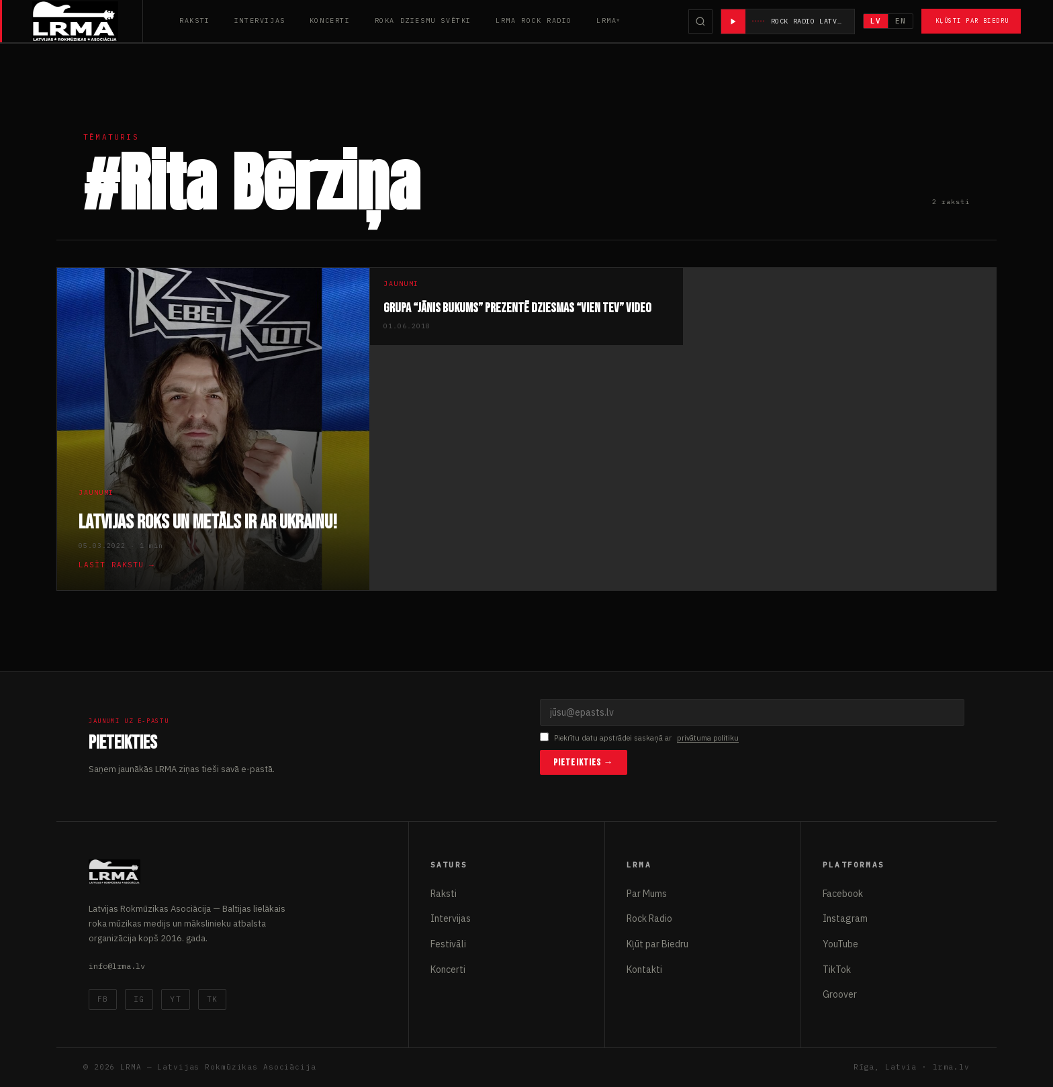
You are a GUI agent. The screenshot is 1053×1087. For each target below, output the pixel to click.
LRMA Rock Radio (534, 20)
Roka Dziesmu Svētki (423, 20)
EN (900, 21)
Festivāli (448, 944)
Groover (840, 994)
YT (175, 999)
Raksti (194, 20)
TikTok (837, 969)
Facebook (843, 894)
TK (212, 999)
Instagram (845, 918)
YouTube (840, 944)
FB (102, 999)
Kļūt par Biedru (657, 944)
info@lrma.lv (117, 966)
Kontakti (644, 969)
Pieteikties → (583, 762)
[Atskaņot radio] (733, 21)
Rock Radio (649, 918)
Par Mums (647, 894)
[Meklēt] (700, 21)
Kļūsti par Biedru (972, 20)
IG (139, 999)
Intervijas (259, 20)
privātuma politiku (708, 738)
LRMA (606, 20)
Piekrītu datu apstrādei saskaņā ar (639, 738)
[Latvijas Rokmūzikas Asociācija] (87, 21)
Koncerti (330, 20)
